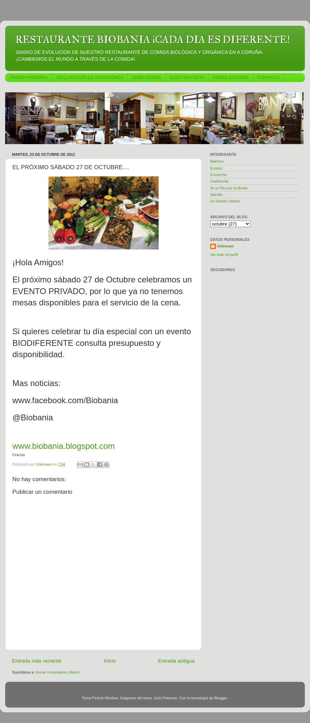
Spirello (216, 195)
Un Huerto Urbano (225, 201)
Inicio (110, 661)
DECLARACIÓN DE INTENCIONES (90, 77)
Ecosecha (218, 175)
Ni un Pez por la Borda (229, 188)
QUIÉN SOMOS (146, 77)
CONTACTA (268, 77)
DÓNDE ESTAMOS (230, 77)
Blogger (220, 698)
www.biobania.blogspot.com (63, 446)
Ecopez (216, 168)
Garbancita (219, 181)
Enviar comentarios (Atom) (57, 672)
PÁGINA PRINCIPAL (29, 77)
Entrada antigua (176, 661)
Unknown (225, 246)
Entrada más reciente (37, 661)
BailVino (217, 161)
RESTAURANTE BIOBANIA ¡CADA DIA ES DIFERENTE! (152, 39)
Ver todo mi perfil (224, 255)
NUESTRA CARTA (187, 77)
